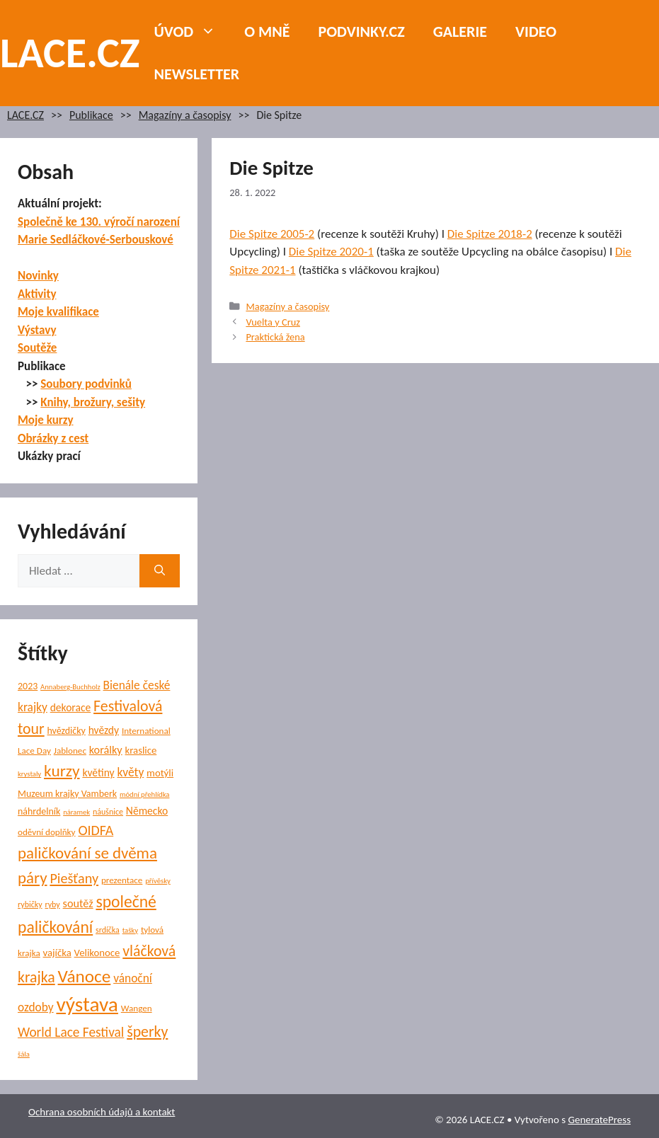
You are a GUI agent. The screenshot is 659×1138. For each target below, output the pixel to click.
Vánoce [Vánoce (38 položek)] (84, 976)
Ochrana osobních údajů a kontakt (101, 1111)
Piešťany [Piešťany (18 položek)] (74, 878)
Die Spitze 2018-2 (489, 233)
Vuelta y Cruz (273, 322)
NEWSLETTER (197, 74)
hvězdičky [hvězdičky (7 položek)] (66, 731)
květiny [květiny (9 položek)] (98, 772)
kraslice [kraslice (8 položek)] (141, 750)
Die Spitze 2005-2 (271, 233)
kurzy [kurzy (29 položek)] (61, 771)
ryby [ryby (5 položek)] (52, 904)
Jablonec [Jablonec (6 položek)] (70, 751)
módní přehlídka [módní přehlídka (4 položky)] (145, 794)
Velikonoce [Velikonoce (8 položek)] (97, 952)
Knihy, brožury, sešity (92, 402)
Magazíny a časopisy (185, 115)
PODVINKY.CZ (362, 31)
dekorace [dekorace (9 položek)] (70, 707)
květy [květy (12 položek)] (130, 772)
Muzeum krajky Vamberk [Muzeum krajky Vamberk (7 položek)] (67, 794)
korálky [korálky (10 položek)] (105, 750)
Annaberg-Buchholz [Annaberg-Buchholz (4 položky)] (70, 686)
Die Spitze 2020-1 (331, 251)
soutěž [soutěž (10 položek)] (78, 903)
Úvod (192, 32)
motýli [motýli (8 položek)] (160, 772)
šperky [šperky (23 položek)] (147, 1031)
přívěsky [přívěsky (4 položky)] (158, 880)
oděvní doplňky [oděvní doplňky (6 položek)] (47, 832)
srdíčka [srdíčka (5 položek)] (108, 930)
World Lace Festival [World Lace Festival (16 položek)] (71, 1032)
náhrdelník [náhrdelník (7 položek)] (39, 811)
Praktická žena (275, 337)
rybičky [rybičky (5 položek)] (30, 904)
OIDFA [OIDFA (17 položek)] (95, 830)
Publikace (91, 115)
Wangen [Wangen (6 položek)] (136, 1008)
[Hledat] (159, 571)
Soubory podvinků (86, 384)
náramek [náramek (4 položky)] (76, 812)
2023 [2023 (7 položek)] (28, 686)
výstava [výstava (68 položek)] (87, 1004)
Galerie (460, 31)
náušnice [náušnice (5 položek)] (108, 812)
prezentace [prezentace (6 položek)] (121, 880)
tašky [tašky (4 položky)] (130, 930)
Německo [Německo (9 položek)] (147, 810)
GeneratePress (599, 1119)
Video (535, 31)
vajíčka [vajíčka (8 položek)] (57, 952)
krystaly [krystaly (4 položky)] (29, 773)
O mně (267, 31)
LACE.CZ (70, 53)
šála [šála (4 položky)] (24, 1054)
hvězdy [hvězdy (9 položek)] (103, 730)
